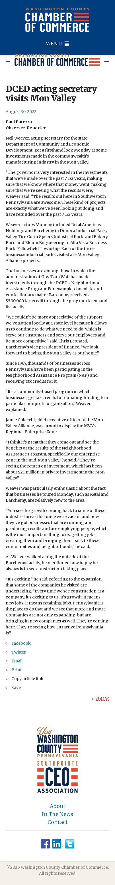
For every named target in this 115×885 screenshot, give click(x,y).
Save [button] (16, 687)
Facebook (21, 643)
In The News (57, 814)
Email (16, 661)
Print (16, 669)
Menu (57, 44)
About (57, 806)
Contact (58, 822)
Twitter (18, 652)
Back (102, 698)
